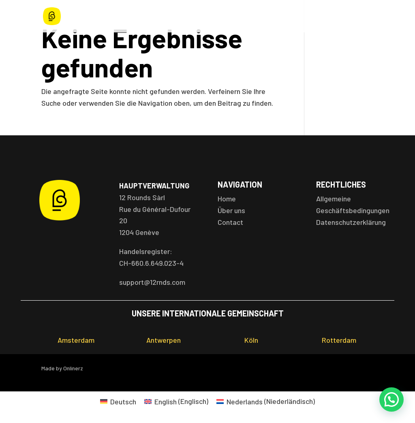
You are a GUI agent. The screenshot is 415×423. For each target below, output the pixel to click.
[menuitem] (118, 401)
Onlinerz (73, 368)
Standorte (191, 16)
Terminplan (238, 16)
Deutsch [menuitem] (123, 401)
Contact (230, 222)
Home (119, 16)
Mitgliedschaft (290, 16)
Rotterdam (339, 339)
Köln (251, 339)
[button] (391, 399)
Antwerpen (163, 339)
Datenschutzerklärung (351, 222)
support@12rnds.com (152, 282)
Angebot (148, 16)
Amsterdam (76, 339)
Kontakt (363, 16)
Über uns (330, 16)
